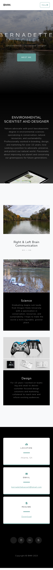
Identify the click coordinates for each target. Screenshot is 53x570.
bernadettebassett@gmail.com (26, 487)
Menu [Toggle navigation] (45, 5)
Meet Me (26, 57)
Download (27, 516)
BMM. (7, 5)
